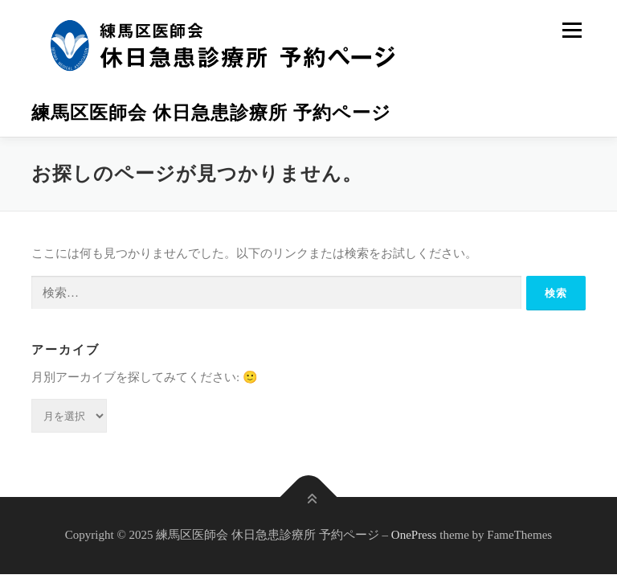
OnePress (414, 534)
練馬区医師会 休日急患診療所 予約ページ (211, 113)
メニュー (572, 29)
